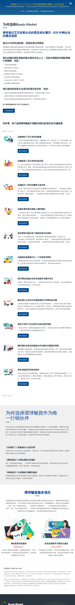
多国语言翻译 (32, 583)
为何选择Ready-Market (47, 11)
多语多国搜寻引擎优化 (41, 583)
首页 (22, 11)
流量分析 (6, 585)
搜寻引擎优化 (17, 583)
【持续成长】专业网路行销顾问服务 (22, 471)
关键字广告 (51, 583)
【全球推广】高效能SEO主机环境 (21, 447)
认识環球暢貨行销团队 (32, 11)
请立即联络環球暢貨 (51, 581)
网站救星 (11, 585)
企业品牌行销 (62, 583)
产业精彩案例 (8, 111)
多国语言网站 (24, 583)
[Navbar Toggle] (70, 3)
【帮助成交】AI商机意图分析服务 (21, 459)
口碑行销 (56, 583)
